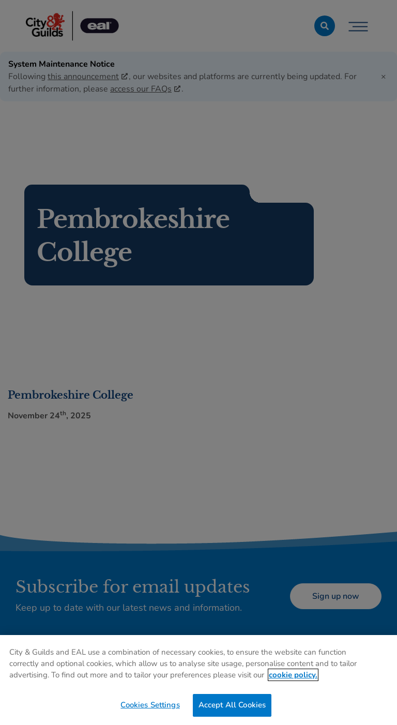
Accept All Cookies (232, 705)
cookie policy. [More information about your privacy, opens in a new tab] (293, 675)
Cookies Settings (149, 705)
